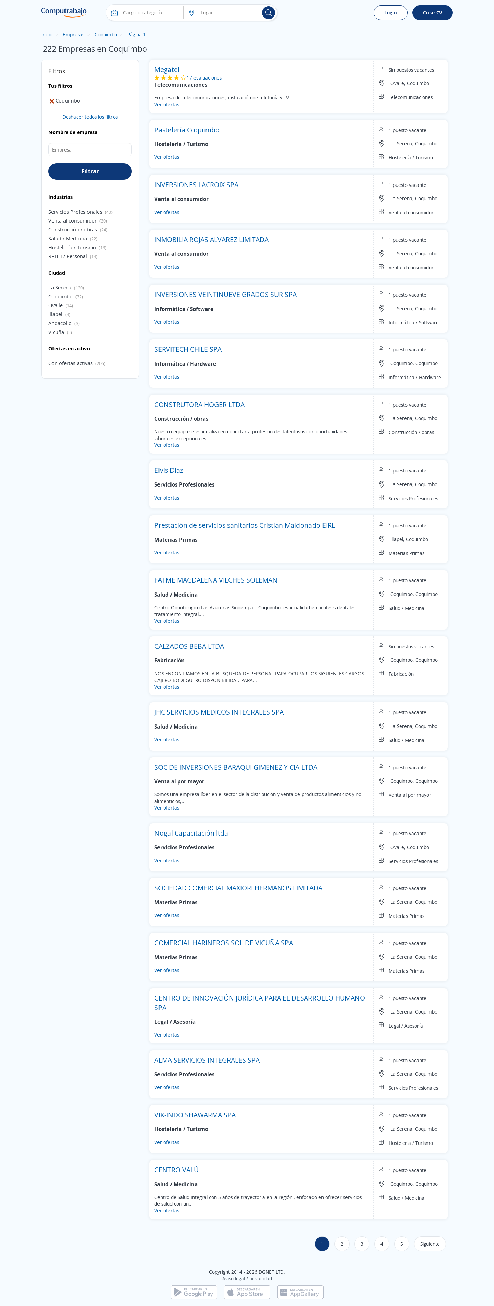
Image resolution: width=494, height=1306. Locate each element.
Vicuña (56, 331)
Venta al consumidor (72, 220)
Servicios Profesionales (75, 211)
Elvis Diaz (168, 470)
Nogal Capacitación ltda (191, 833)
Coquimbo (106, 34)
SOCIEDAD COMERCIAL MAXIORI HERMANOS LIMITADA (238, 887)
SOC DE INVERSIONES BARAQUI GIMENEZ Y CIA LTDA (235, 767)
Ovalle (55, 305)
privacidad (260, 1278)
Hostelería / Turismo (72, 247)
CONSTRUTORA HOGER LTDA (199, 404)
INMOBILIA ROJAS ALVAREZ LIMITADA (211, 239)
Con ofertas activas (70, 363)
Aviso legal (233, 1278)
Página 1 (136, 34)
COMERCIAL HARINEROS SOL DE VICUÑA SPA (223, 942)
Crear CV (432, 12)
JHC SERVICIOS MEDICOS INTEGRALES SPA (219, 712)
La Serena (59, 287)
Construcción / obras (72, 229)
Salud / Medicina (67, 238)
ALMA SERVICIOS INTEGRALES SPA (207, 1060)
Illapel (55, 314)
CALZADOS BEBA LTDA (189, 646)
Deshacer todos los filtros (90, 116)
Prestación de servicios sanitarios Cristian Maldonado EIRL (244, 525)
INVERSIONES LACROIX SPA (196, 184)
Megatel (166, 69)
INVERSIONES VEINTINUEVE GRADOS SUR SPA (225, 294)
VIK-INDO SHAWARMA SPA (195, 1114)
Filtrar (90, 171)
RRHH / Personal (67, 256)
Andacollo (60, 323)
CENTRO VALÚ (176, 1169)
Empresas (73, 34)
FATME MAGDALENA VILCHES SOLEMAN (216, 580)
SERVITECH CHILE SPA (188, 349)
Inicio (46, 34)
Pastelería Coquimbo (187, 129)
